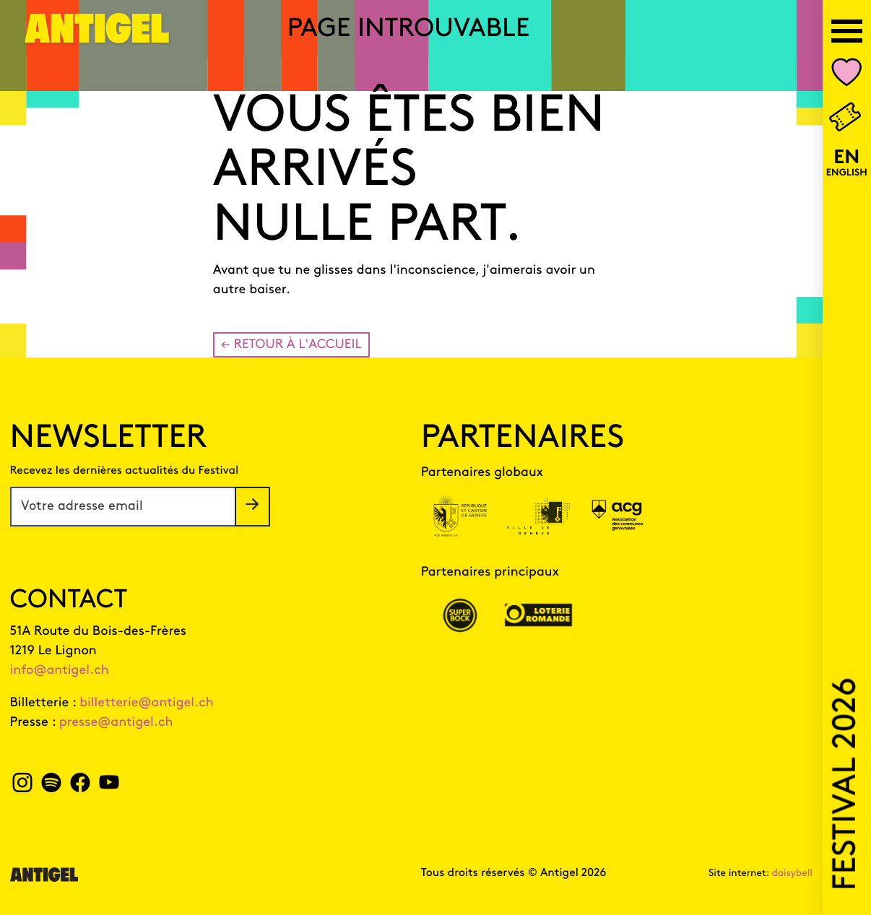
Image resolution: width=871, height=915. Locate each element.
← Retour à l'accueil (291, 345)
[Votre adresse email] (123, 506)
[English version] (846, 164)
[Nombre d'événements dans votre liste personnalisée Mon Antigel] (847, 75)
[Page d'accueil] (98, 37)
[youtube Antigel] (108, 787)
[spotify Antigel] (51, 787)
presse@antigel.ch (116, 722)
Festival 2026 (847, 784)
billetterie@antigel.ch (146, 703)
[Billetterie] (846, 118)
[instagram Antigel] (22, 787)
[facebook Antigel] (79, 787)
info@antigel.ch (59, 670)
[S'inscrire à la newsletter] (252, 506)
